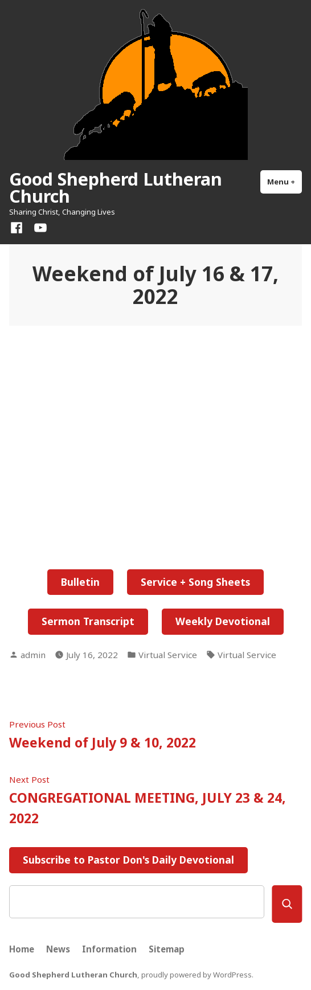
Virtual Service (167, 654)
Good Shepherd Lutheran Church (115, 187)
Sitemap (167, 949)
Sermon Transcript (88, 621)
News (58, 949)
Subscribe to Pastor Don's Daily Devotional (128, 859)
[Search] (287, 904)
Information (109, 949)
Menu (284, 181)
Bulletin (80, 582)
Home (21, 949)
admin (33, 654)
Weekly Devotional (222, 621)
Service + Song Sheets (195, 582)
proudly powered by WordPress (196, 975)
